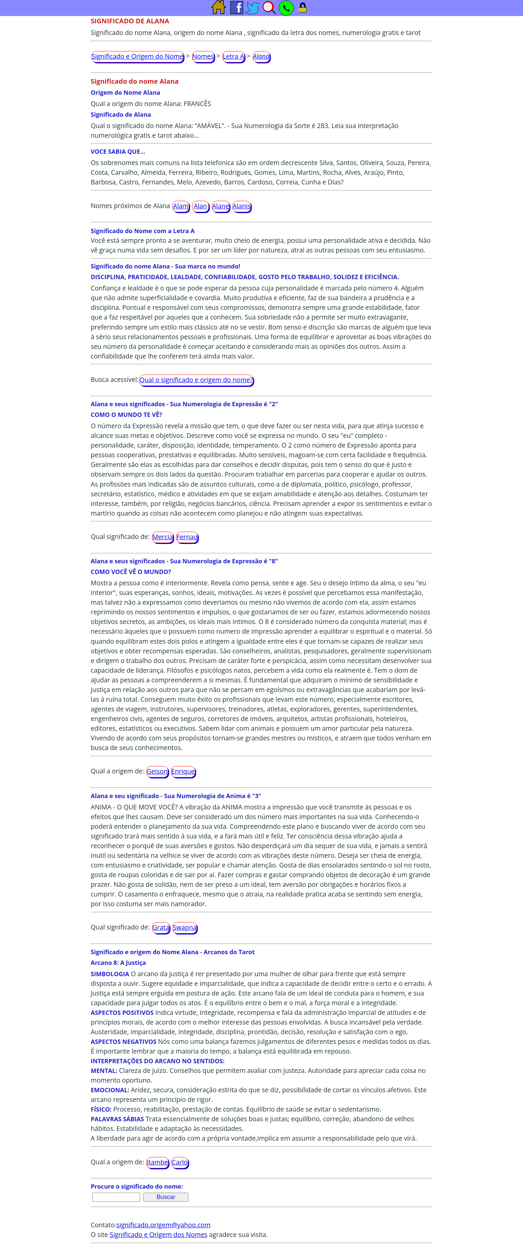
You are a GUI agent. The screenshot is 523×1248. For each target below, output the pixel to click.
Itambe (157, 1162)
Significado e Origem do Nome (137, 56)
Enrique (183, 771)
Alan (200, 205)
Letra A (233, 56)
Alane (220, 205)
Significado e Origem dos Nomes (158, 1234)
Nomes (203, 56)
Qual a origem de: (117, 770)
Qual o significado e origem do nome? (195, 379)
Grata (160, 927)
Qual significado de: (120, 536)
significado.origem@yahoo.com (163, 1224)
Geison (157, 771)
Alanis (242, 205)
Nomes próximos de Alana (130, 205)
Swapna (184, 927)
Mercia (162, 536)
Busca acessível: (114, 379)
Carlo (179, 1162)
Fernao (186, 536)
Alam (180, 205)
